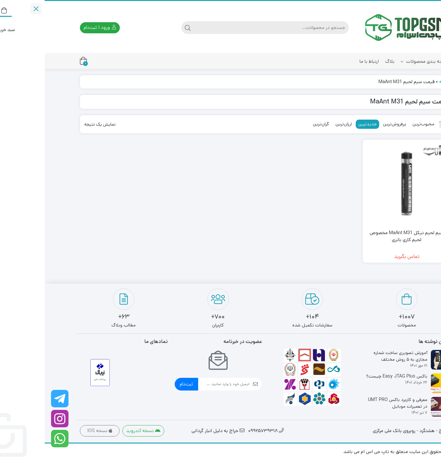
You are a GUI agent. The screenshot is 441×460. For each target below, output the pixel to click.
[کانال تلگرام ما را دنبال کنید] (15, 398)
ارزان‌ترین (299, 124)
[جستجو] (226, 27)
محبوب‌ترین (379, 124)
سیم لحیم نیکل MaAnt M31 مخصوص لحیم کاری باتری (362, 236)
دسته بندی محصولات (379, 61)
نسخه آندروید (98, 430)
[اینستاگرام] (15, 418)
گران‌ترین (276, 124)
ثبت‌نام (141, 384)
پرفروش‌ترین (349, 124)
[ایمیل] (179, 384)
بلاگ (345, 61)
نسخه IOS (55, 430)
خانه (398, 81)
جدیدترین (323, 124)
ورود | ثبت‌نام (55, 27)
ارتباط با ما (324, 61)
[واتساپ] (15, 438)
